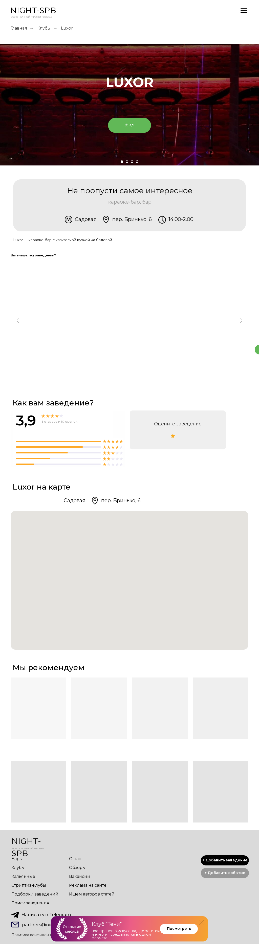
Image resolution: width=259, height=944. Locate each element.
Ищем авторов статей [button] (92, 894)
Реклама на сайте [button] (87, 885)
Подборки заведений (34, 894)
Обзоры (77, 867)
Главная (19, 28)
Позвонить (154, 372)
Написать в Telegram (46, 914)
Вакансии (79, 876)
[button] (225, 873)
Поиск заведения (30, 903)
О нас (75, 858)
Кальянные (23, 876)
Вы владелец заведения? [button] (33, 255)
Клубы (44, 28)
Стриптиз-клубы (28, 885)
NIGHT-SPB (33, 10)
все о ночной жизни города (31, 16)
